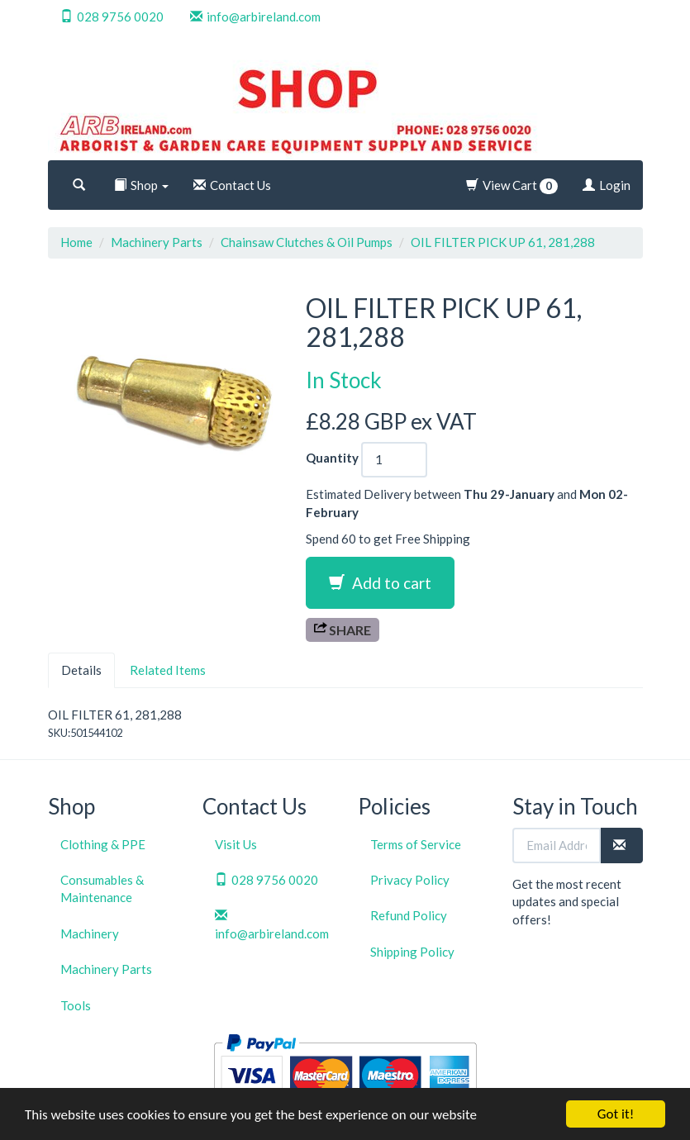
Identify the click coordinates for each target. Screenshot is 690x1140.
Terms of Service (415, 844)
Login (607, 185)
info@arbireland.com (255, 16)
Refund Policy (408, 915)
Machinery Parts (156, 242)
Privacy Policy (410, 879)
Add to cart (380, 582)
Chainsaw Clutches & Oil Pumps (307, 242)
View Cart (512, 186)
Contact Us (232, 185)
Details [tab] (81, 670)
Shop (141, 185)
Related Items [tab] (168, 670)
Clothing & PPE (102, 844)
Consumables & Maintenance (102, 888)
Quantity (332, 457)
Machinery (89, 933)
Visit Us (236, 844)
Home (76, 242)
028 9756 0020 (112, 16)
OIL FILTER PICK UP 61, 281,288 (503, 242)
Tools (75, 1005)
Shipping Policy (412, 951)
